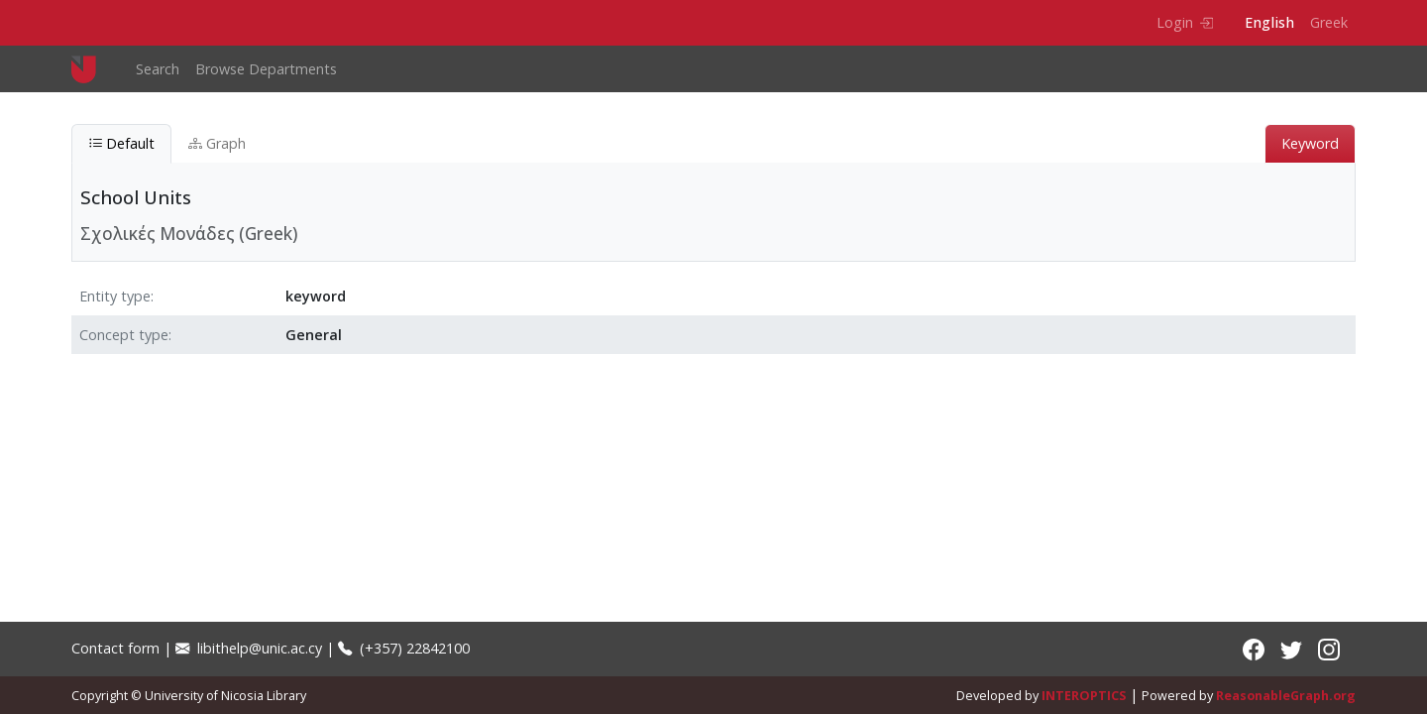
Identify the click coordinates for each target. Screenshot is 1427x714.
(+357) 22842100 (404, 648)
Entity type (115, 296)
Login (1184, 22)
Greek (1329, 22)
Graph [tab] (217, 143)
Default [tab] (121, 143)
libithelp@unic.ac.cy (248, 648)
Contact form (115, 648)
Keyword (1310, 143)
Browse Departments (266, 69)
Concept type (123, 334)
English (1269, 22)
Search (157, 69)
